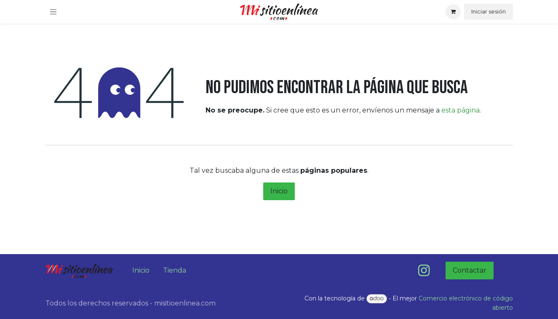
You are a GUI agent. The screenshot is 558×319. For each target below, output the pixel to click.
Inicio (279, 191)
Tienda (174, 270)
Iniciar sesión (488, 11)
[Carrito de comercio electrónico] (453, 11)
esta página (460, 110)
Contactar (469, 270)
